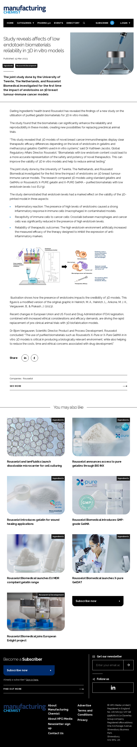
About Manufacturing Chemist (58, 709)
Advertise (84, 705)
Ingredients (8, 66)
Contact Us (56, 733)
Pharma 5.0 (44, 23)
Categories (24, 23)
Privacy (83, 720)
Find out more (12, 689)
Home (10, 23)
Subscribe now (86, 601)
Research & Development (26, 66)
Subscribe (104, 23)
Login (123, 23)
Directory (72, 23)
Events (58, 23)
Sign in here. (32, 679)
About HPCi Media (60, 718)
